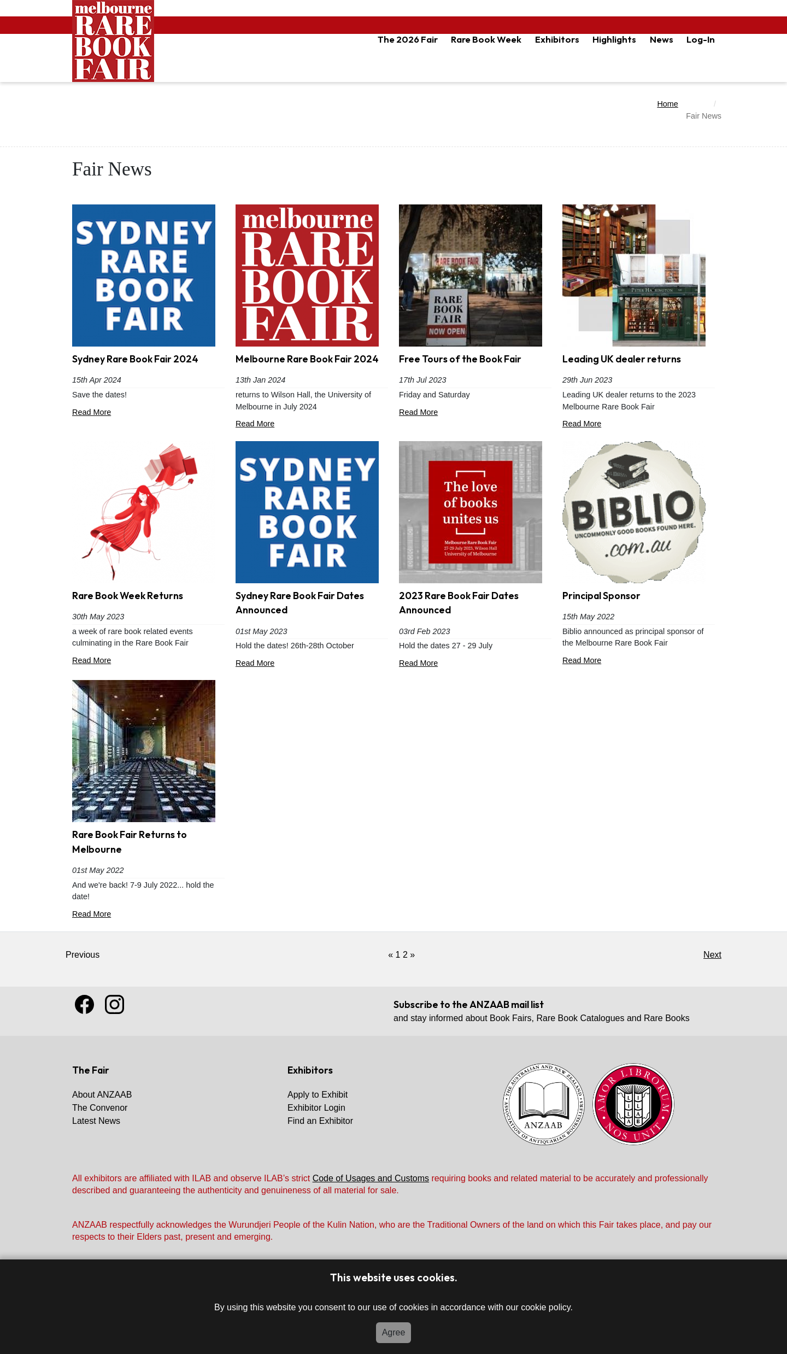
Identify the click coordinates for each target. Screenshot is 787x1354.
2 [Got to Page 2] (405, 954)
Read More (148, 413)
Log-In (700, 39)
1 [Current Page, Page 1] (398, 954)
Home (667, 103)
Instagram (114, 1004)
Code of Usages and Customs (371, 1178)
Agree (394, 1332)
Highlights (614, 39)
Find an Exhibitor (320, 1121)
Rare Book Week (486, 39)
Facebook (84, 1004)
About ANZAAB (102, 1094)
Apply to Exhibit (317, 1094)
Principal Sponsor (601, 595)
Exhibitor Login (316, 1107)
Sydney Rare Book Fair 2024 (135, 359)
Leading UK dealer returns (621, 359)
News (661, 39)
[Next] (412, 954)
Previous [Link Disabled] (82, 954)
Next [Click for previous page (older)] (712, 954)
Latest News (96, 1121)
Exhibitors (557, 39)
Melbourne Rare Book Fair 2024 (307, 359)
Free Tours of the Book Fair (460, 359)
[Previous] (390, 954)
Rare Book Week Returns (127, 595)
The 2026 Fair (408, 39)
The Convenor (99, 1107)
